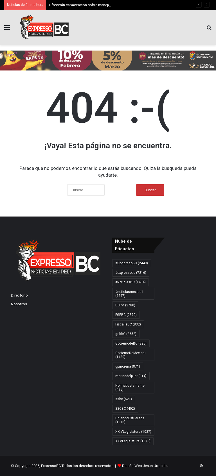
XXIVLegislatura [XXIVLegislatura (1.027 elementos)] (133, 432)
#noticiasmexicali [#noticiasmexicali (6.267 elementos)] (129, 294)
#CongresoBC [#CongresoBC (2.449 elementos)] (131, 263)
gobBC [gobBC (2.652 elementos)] (125, 334)
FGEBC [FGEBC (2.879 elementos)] (126, 315)
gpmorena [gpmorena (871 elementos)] (127, 366)
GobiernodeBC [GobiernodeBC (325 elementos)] (131, 343)
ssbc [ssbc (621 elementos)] (123, 399)
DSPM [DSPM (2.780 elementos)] (125, 305)
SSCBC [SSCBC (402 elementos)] (125, 409)
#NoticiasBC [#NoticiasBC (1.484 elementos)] (130, 282)
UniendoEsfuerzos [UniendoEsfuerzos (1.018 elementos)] (129, 420)
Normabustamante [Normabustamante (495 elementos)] (130, 387)
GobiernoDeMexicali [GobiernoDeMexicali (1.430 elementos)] (130, 355)
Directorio (19, 295)
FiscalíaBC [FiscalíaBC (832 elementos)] (128, 324)
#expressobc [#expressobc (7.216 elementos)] (130, 273)
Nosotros (19, 304)
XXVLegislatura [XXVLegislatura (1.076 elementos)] (132, 441)
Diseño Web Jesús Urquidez (145, 466)
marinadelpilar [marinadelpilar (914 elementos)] (131, 376)
